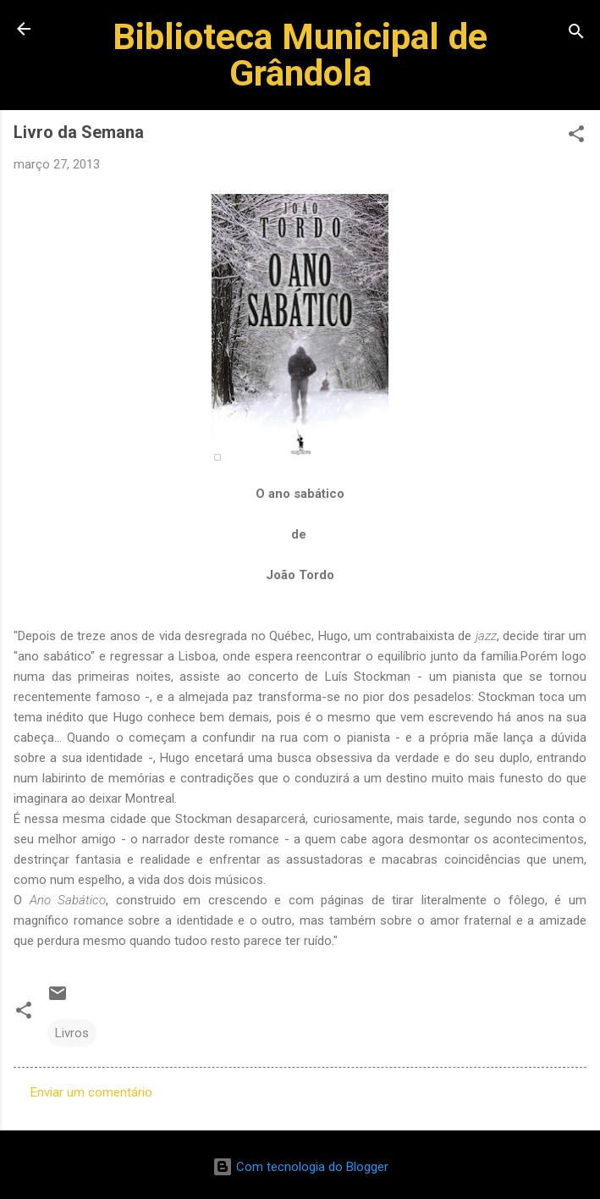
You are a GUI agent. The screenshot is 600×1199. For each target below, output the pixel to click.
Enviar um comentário (91, 1092)
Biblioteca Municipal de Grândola (300, 54)
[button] (576, 137)
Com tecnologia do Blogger (300, 1166)
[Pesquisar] (576, 34)
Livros (72, 1033)
